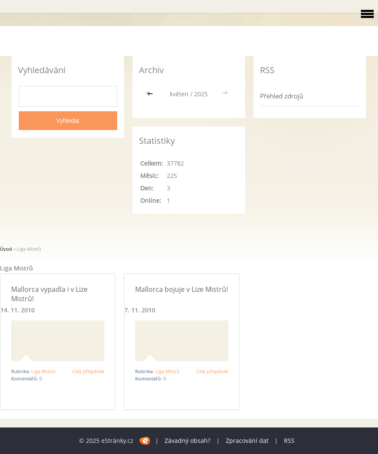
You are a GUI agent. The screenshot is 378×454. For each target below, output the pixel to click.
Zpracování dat (247, 440)
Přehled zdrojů (281, 96)
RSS (289, 440)
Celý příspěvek (88, 371)
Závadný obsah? (187, 440)
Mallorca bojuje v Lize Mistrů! (181, 289)
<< (151, 94)
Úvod (6, 249)
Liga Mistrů (43, 371)
